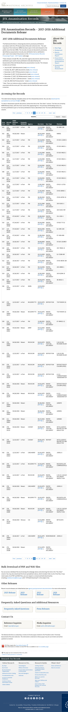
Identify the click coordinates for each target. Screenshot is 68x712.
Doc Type (49, 124)
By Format (5, 667)
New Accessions (55, 667)
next (50, 113)
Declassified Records (40, 675)
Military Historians (23, 667)
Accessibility (19, 705)
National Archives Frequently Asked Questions (39, 669)
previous (19, 113)
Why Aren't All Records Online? (41, 681)
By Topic (4, 665)
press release (31, 67)
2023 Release (23, 594)
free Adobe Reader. (22, 645)
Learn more (52, 709)
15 (44, 113)
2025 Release (9, 593)
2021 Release (56, 594)
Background (58, 50)
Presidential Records (7, 675)
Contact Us (63, 3)
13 (39, 113)
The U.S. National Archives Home (17, 4)
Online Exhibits (6, 684)
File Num (59, 124)
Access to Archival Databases (7, 678)
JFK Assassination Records (27, 22)
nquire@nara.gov (13, 626)
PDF (39, 129)
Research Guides (41, 663)
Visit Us (47, 12)
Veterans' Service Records (20, 11)
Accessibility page (44, 646)
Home (4, 22)
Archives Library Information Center (7, 681)
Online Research (8, 663)
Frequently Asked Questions (16, 609)
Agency (30, 124)
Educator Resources (34, 11)
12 (37, 113)
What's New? (55, 663)
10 (31, 113)
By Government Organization (6, 670)
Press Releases (43, 609)
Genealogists (22, 665)
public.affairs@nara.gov (48, 626)
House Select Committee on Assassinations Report (59, 60)
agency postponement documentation (40, 588)
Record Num (9, 123)
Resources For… (24, 663)
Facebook (25, 698)
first (14, 113)
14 (42, 113)
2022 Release (40, 594)
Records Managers (24, 673)
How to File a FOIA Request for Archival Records (40, 685)
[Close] (66, 696)
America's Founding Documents (61, 11)
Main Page (58, 48)
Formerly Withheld (24, 123)
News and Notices (56, 665)
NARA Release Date (15, 122)
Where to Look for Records (40, 677)
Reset (64, 117)
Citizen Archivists (42, 3)
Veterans (21, 675)
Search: (33, 116)
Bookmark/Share (53, 3)
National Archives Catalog (9, 673)
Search (63, 6)
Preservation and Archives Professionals (26, 670)
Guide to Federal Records (42, 672)
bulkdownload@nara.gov (14, 578)
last (54, 113)
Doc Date (41, 124)
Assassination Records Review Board (59, 66)
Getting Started (39, 665)
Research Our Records (7, 11)
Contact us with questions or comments (12, 654)
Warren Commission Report (59, 54)
